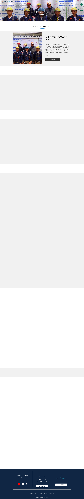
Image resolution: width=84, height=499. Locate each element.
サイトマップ (51, 493)
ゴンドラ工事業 (47, 491)
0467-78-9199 (62, 478)
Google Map (43, 486)
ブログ (36, 493)
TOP (30, 491)
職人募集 (53, 491)
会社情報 (40, 493)
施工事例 (31, 493)
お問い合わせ (61, 484)
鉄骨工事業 (41, 491)
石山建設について (35, 491)
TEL (57, 478)
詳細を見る (53, 59)
